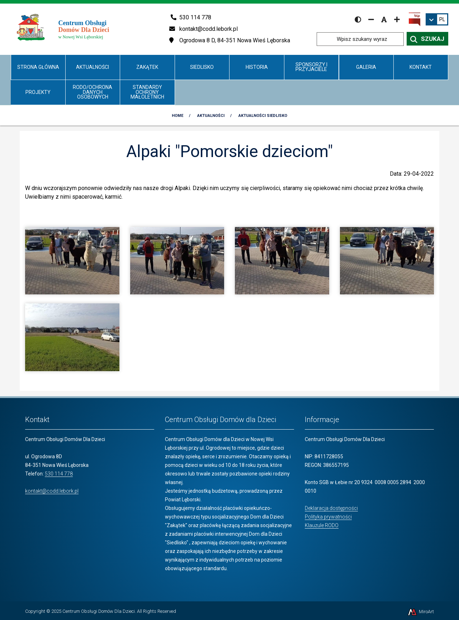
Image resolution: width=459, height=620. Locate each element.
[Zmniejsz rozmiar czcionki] (371, 19)
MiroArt (420, 611)
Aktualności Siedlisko (262, 115)
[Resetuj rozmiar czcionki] (384, 19)
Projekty (38, 92)
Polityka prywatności (328, 517)
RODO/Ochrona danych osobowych (92, 92)
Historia (257, 67)
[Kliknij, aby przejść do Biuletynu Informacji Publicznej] (414, 19)
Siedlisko (202, 67)
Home (177, 115)
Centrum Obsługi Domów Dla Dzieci (98, 611)
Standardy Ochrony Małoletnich (147, 92)
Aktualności (92, 67)
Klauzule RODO (322, 525)
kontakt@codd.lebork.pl (52, 491)
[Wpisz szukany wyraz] (360, 39)
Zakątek (147, 67)
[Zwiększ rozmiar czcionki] (397, 19)
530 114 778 (59, 474)
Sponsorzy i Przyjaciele (311, 67)
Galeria (366, 67)
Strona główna (38, 67)
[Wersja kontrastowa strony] (358, 19)
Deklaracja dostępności (331, 508)
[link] (437, 19)
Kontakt (421, 67)
